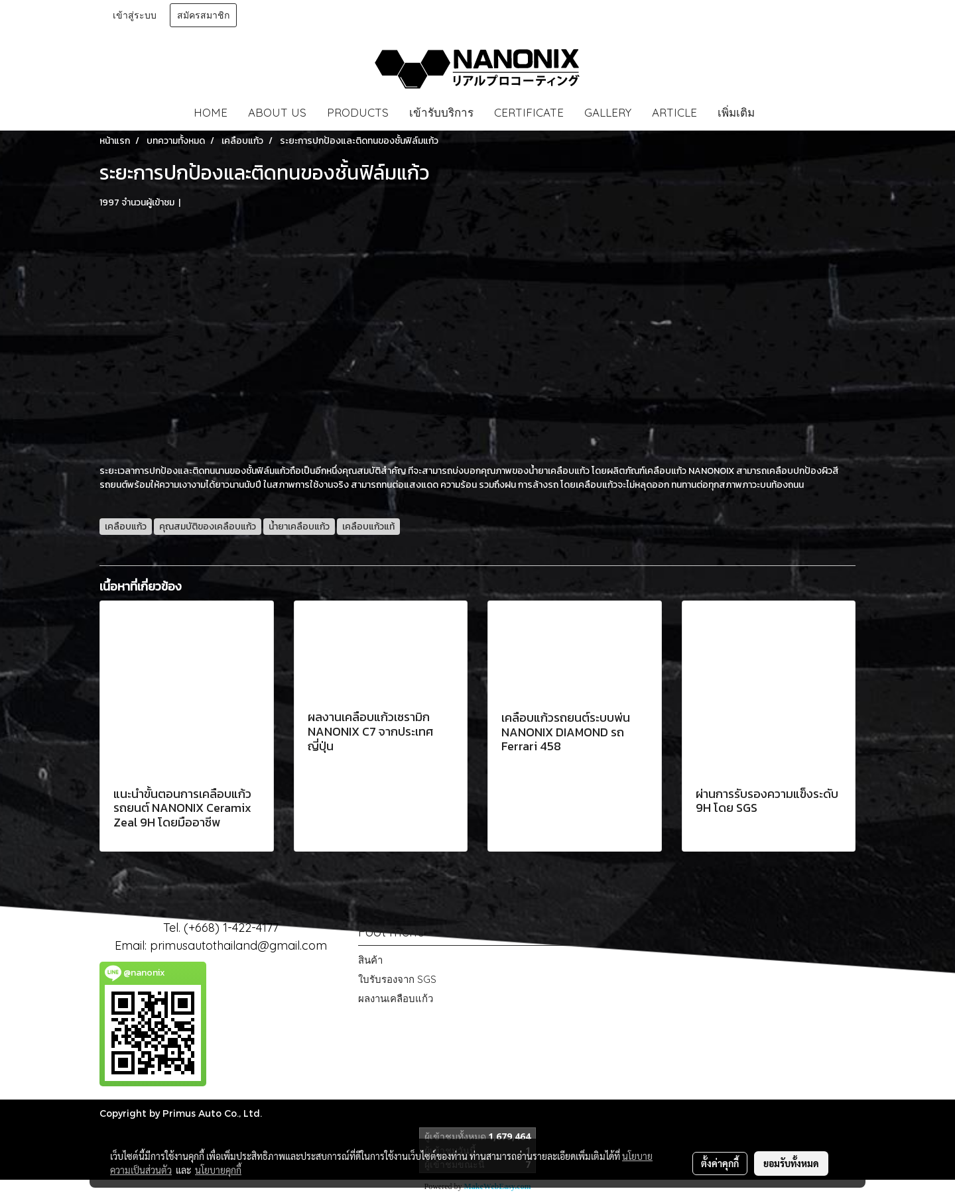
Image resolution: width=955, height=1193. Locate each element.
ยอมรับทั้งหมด (791, 1163)
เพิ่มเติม (736, 112)
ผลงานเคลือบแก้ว (395, 998)
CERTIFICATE (529, 112)
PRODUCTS (358, 112)
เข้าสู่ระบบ (135, 15)
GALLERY (607, 112)
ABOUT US (277, 112)
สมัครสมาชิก (203, 15)
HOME (210, 112)
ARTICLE (674, 112)
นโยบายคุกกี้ (218, 1170)
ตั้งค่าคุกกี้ (720, 1163)
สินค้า (370, 960)
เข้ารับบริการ (441, 112)
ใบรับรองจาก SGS (397, 979)
